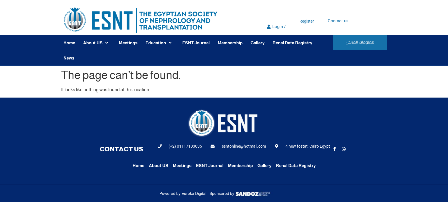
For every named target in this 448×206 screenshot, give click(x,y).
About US (95, 42)
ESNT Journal (196, 42)
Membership (230, 42)
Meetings (128, 42)
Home (69, 42)
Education (158, 42)
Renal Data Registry (292, 42)
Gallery (258, 42)
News (68, 58)
